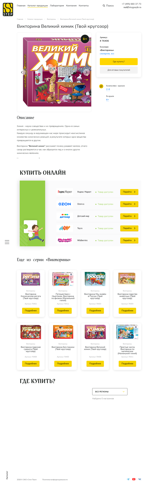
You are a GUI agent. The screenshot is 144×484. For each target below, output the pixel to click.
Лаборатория (57, 5)
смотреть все (107, 53)
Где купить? (119, 61)
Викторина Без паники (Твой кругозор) (63, 348)
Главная (21, 5)
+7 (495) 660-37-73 (131, 4)
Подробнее (31, 310)
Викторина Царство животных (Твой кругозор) (127, 296)
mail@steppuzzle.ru (132, 7)
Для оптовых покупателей (119, 70)
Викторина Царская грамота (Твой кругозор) (31, 349)
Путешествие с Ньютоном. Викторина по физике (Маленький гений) (63, 297)
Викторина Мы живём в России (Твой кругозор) (95, 296)
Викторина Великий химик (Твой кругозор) (95, 348)
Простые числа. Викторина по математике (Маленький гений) (127, 350)
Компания (71, 5)
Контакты (84, 5)
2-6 (108, 89)
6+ (107, 99)
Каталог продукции (38, 5)
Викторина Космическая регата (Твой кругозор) (31, 296)
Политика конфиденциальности (55, 479)
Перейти (127, 191)
